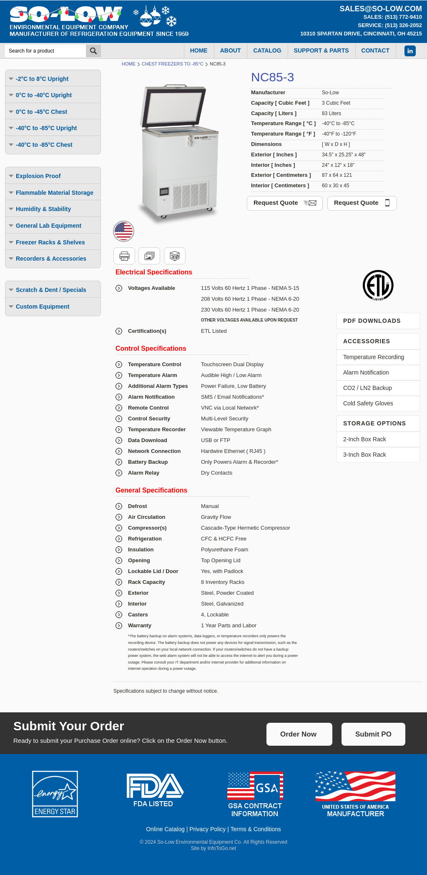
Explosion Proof (34, 175)
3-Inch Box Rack (364, 454)
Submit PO (373, 734)
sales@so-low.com (380, 9)
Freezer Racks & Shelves (46, 242)
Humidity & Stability (39, 208)
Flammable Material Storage (50, 192)
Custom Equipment (38, 306)
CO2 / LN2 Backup (367, 388)
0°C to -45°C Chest (37, 111)
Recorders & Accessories (47, 258)
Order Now (298, 734)
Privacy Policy (207, 829)
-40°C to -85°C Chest (40, 144)
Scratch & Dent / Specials (47, 289)
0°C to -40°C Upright (40, 94)
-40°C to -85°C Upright (42, 127)
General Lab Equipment (44, 225)
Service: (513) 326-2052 (390, 25)
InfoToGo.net (222, 848)
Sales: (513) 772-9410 (393, 17)
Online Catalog (165, 829)
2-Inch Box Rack (364, 439)
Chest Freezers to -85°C (172, 63)
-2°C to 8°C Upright (38, 78)
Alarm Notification (366, 372)
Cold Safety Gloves (368, 403)
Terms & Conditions (255, 829)
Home (129, 63)
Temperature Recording (373, 357)
